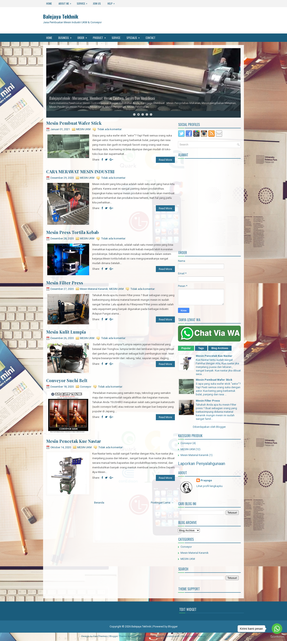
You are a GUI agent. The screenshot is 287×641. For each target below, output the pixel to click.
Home (49, 3)
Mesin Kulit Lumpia (66, 332)
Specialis (134, 36)
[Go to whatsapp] (277, 628)
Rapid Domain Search (193, 636)
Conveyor (85, 386)
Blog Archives (219, 348)
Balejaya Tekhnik (60, 16)
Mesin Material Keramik (94, 288)
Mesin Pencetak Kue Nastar (73, 441)
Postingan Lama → (162, 502)
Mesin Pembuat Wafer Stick (73, 123)
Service (83, 2)
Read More (165, 159)
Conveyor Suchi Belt (66, 380)
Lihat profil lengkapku (209, 486)
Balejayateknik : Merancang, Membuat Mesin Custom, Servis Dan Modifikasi (102, 98)
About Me (66, 2)
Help (112, 2)
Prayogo (206, 480)
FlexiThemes (100, 636)
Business (66, 36)
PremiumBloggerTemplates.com (160, 636)
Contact (150, 38)
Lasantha (136, 636)
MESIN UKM (83, 129)
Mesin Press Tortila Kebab (72, 232)
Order (83, 36)
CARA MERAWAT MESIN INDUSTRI (80, 171)
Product (101, 36)
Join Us (97, 3)
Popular (186, 348)
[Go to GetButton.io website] (277, 636)
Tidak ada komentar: (109, 129)
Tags (201, 348)
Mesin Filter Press (64, 282)
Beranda (99, 502)
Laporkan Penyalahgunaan (201, 463)
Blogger (221, 426)
